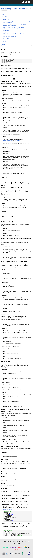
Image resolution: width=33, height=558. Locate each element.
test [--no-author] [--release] (9, 25)
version (5, 43)
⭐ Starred (4, 10)
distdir (4, 41)
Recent (21, 541)
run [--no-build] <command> (9, 36)
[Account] (28, 2)
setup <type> (6, 30)
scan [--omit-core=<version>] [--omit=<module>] (14, 27)
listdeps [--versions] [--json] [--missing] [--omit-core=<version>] (15, 34)
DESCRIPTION (5, 17)
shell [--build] (6, 38)
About (4, 541)
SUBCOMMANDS (6, 19)
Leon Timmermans (6, 8)
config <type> (6, 32)
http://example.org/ (15, 534)
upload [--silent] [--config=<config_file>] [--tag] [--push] (15, 24)
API (14, 543)
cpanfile (21, 506)
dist (4, 39)
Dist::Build (17, 140)
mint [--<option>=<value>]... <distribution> (13, 28)
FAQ (25, 541)
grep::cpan (15, 541)
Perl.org (18, 543)
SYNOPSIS (4, 16)
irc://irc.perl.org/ (13, 535)
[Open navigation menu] (25, 2)
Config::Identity (9, 190)
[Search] (22, 2)
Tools (28, 541)
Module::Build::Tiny (8, 140)
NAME (3, 14)
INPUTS (3, 44)
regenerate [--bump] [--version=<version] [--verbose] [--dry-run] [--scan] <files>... (16, 21)
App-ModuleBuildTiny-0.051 (21, 8)
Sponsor (9, 541)
